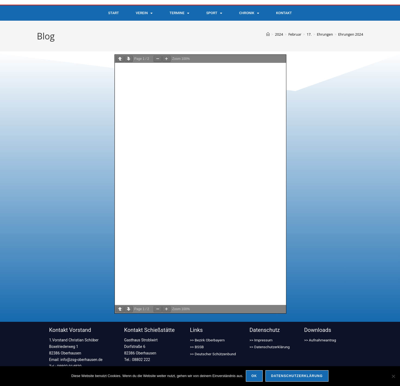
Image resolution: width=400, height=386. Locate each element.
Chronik (249, 13)
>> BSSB (197, 336)
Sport (214, 13)
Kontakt (284, 13)
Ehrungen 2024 (350, 34)
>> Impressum (261, 330)
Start (113, 13)
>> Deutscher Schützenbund (213, 343)
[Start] (268, 34)
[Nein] (393, 376)
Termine (179, 13)
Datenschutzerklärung (297, 376)
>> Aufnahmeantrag (320, 330)
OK (254, 376)
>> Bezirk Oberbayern (208, 330)
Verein (144, 13)
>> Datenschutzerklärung (270, 336)
